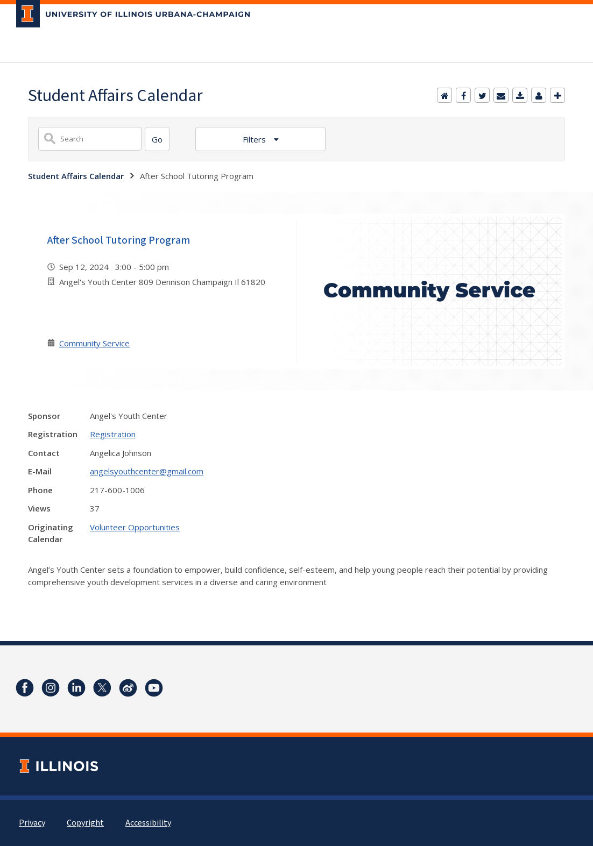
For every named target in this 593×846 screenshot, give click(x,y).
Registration (113, 434)
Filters (255, 139)
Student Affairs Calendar (76, 175)
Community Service (94, 343)
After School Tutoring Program (118, 240)
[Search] (157, 139)
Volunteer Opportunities (135, 527)
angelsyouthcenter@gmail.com (146, 471)
